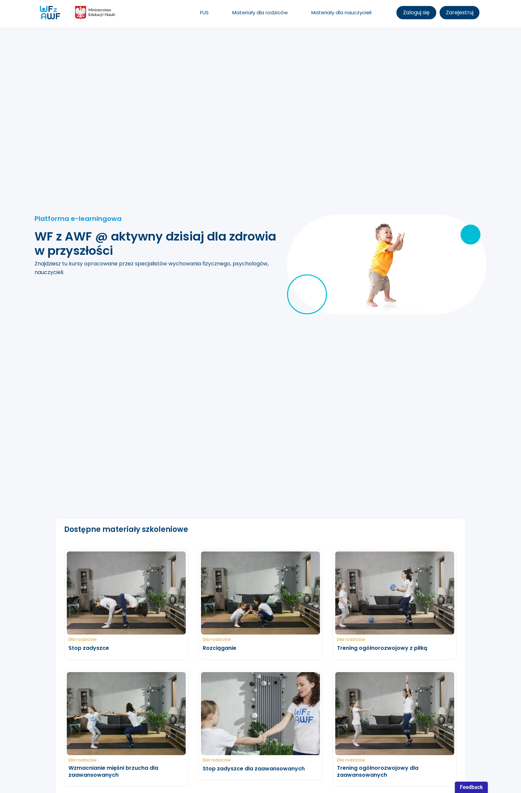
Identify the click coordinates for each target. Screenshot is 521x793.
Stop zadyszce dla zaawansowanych (254, 768)
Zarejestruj (459, 12)
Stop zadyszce (88, 648)
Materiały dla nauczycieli (341, 12)
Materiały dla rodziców (260, 12)
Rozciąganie (219, 648)
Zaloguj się (416, 12)
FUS (204, 12)
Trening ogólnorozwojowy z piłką (382, 648)
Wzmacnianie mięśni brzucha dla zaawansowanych (113, 772)
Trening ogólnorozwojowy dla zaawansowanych (377, 772)
